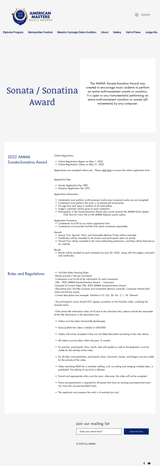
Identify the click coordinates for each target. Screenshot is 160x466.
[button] (13, 32)
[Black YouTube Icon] (149, 463)
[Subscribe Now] (136, 431)
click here (107, 170)
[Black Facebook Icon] (144, 463)
